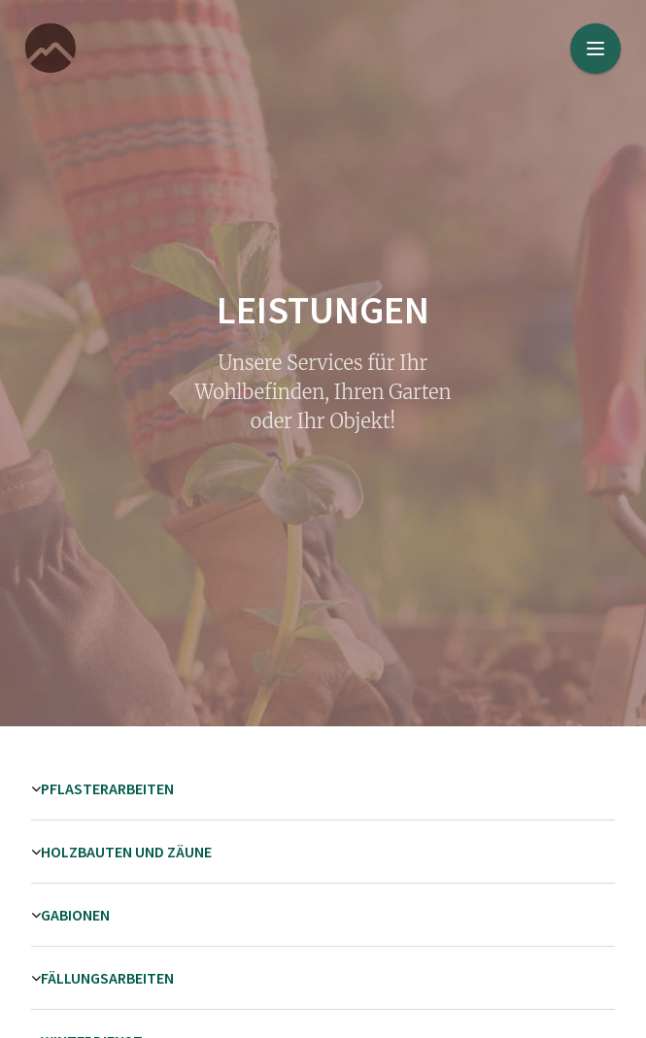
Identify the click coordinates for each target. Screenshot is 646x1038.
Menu (604, 36)
